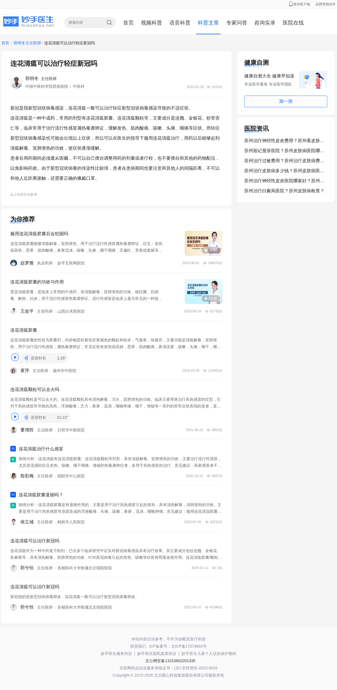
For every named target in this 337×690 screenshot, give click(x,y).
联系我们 (138, 646)
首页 (128, 23)
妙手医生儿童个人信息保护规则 (209, 653)
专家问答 (236, 23)
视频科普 (151, 23)
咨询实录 (264, 23)
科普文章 (208, 23)
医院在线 (293, 23)
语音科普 (180, 23)
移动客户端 (299, 4)
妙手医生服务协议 (116, 653)
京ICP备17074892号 (189, 646)
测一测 (285, 101)
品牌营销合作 (326, 4)
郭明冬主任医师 (27, 43)
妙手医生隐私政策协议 (156, 653)
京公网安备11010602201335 (170, 661)
